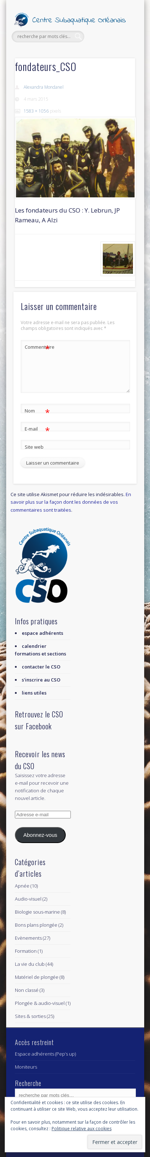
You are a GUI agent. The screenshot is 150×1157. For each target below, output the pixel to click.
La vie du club (30, 964)
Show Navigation (117, 65)
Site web (34, 447)
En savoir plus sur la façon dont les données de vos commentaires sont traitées (71, 502)
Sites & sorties (30, 1016)
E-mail (37, 429)
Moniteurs (26, 1067)
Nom (37, 410)
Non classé (26, 990)
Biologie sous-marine (37, 912)
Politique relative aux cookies (82, 1128)
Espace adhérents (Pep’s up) (45, 1054)
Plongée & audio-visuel (40, 1003)
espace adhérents (42, 633)
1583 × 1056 (36, 111)
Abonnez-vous (40, 835)
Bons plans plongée (36, 925)
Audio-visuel (28, 899)
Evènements (28, 938)
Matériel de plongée (36, 977)
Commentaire (37, 347)
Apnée (22, 886)
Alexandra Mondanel (44, 87)
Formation (26, 951)
